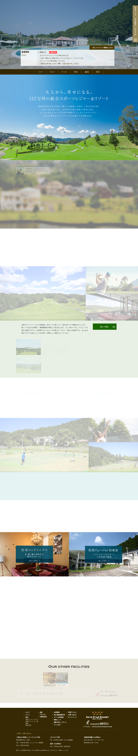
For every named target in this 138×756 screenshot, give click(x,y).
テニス (27, 715)
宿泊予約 (28, 725)
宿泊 (26, 717)
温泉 (41, 712)
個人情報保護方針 (59, 715)
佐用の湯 (42, 714)
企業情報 (57, 712)
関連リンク (57, 720)
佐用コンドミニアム (31, 719)
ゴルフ (27, 712)
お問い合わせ (72, 715)
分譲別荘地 (43, 717)
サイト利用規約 (59, 717)
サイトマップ (72, 717)
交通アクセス (72, 712)
